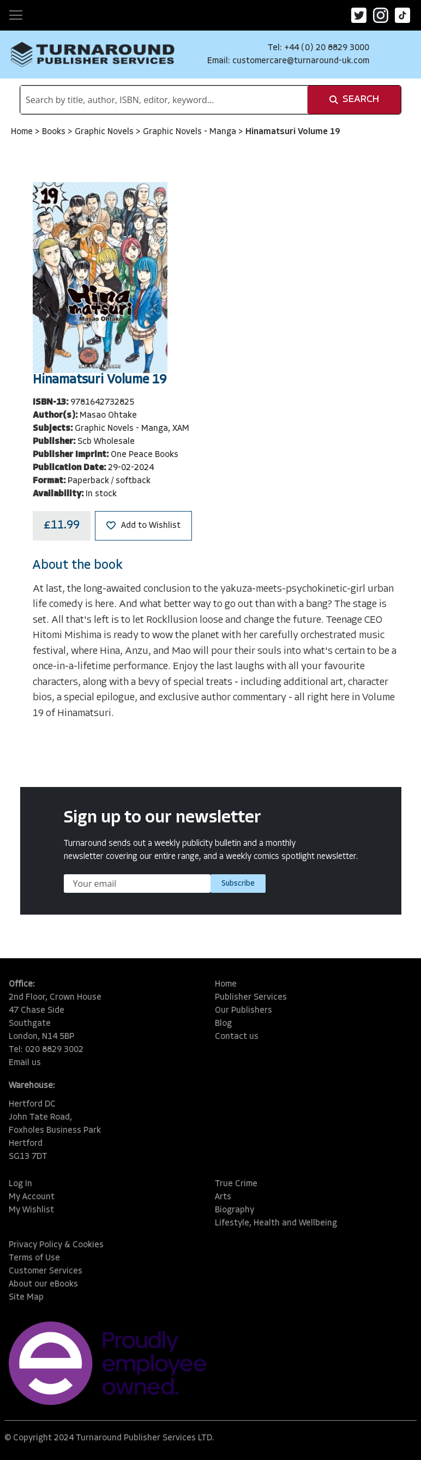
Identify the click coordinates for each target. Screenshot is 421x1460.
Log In (20, 1184)
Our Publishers (243, 1010)
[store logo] (93, 54)
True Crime (236, 1184)
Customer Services (45, 1271)
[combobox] (164, 100)
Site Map (26, 1297)
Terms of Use (34, 1258)
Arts (223, 1197)
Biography (234, 1210)
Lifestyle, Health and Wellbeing (276, 1223)
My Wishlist (31, 1210)
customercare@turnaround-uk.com (300, 61)
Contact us (236, 1036)
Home (23, 132)
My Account (32, 1197)
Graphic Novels (105, 132)
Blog (223, 1023)
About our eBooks (43, 1284)
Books (55, 132)
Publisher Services (251, 997)
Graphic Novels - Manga (190, 132)
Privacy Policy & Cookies (56, 1245)
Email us (25, 1063)
